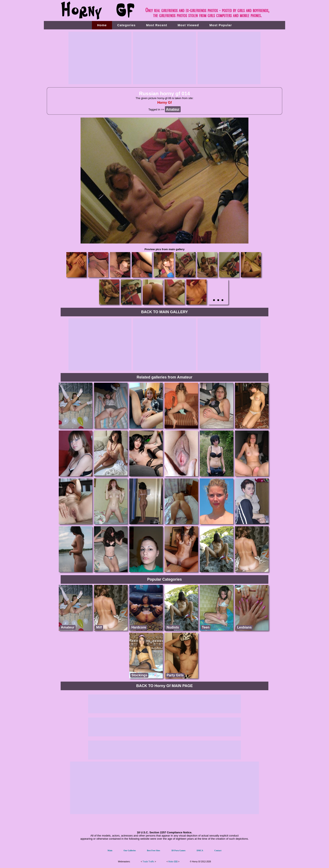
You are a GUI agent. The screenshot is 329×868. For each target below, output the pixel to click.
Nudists (173, 627)
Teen (205, 627)
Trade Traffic (148, 861)
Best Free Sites (153, 850)
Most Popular (220, 25)
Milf (99, 627)
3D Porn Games (178, 850)
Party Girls (175, 675)
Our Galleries (130, 850)
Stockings (139, 675)
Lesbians (244, 627)
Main (110, 850)
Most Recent (156, 25)
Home (102, 25)
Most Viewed (188, 25)
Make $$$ (173, 861)
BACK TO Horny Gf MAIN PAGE (164, 686)
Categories (126, 25)
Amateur (67, 627)
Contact (218, 850)
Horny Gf (164, 102)
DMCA (200, 850)
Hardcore (138, 627)
